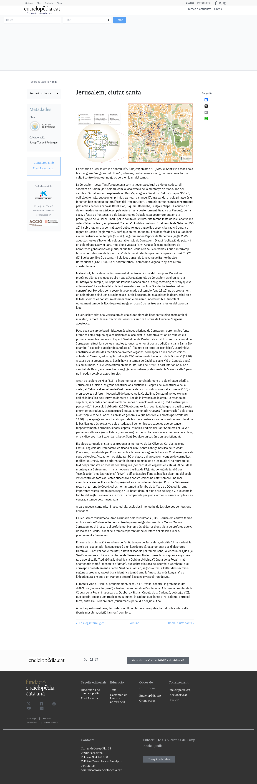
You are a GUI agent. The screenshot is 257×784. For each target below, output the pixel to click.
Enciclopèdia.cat (179, 690)
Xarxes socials (50, 722)
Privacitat (32, 722)
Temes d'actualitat (199, 9)
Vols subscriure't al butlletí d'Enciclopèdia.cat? (158, 660)
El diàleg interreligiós (90, 623)
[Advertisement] (192, 43)
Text (113, 690)
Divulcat (190, 3)
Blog (39, 3)
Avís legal (31, 718)
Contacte (49, 3)
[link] (43, 93)
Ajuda (59, 3)
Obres (218, 9)
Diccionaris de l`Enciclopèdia (90, 691)
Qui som (29, 3)
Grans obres (147, 700)
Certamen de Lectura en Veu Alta (118, 698)
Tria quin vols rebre (159, 759)
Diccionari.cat (203, 3)
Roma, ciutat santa (181, 623)
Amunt (134, 623)
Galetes (47, 718)
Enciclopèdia (89, 698)
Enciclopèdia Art (150, 695)
